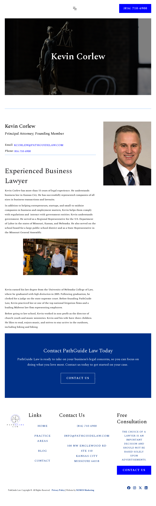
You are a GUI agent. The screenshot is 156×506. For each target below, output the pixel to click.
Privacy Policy (58, 490)
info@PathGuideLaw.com (87, 436)
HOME (42, 426)
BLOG (42, 451)
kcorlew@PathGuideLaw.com (38, 145)
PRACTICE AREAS (42, 438)
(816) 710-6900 (87, 426)
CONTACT (42, 461)
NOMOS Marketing (85, 490)
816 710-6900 (22, 151)
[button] (75, 8)
